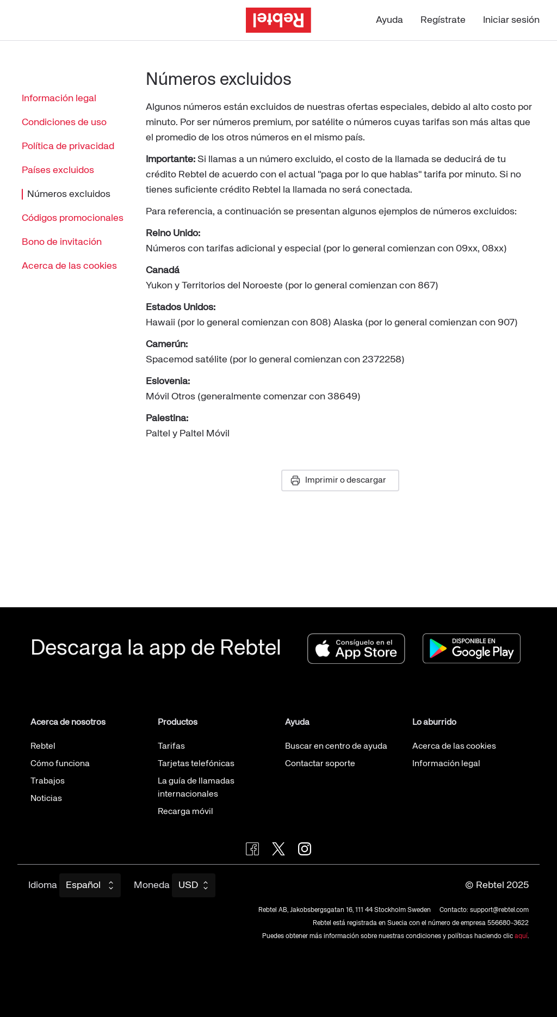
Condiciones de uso (64, 122)
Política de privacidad (68, 146)
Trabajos (47, 781)
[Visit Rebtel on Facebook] (252, 848)
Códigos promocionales (72, 218)
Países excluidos (58, 170)
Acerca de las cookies (69, 266)
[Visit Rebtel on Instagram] (304, 848)
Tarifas (171, 746)
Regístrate (443, 20)
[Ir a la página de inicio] (278, 20)
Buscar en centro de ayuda (336, 746)
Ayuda (389, 20)
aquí (521, 936)
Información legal (59, 98)
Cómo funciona (60, 764)
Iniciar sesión (511, 20)
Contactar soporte (320, 764)
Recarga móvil (185, 812)
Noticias (46, 798)
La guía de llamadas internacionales (196, 788)
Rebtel (42, 746)
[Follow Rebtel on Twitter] (278, 848)
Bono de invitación (62, 242)
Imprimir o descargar (338, 480)
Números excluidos (66, 194)
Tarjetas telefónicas (196, 764)
